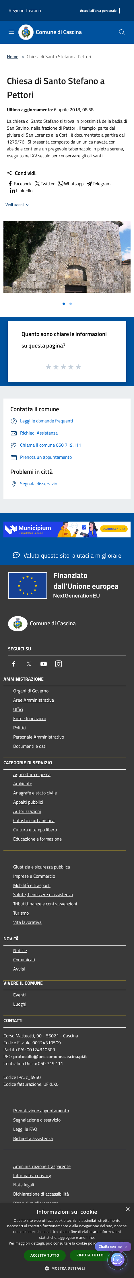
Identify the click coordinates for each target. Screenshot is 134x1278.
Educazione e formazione (37, 838)
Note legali (23, 1184)
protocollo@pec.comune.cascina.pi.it (50, 1056)
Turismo (21, 912)
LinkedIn (21, 190)
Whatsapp (70, 183)
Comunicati (24, 959)
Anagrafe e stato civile (35, 792)
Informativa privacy (32, 1175)
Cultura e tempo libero (35, 829)
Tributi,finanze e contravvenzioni (45, 903)
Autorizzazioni (27, 811)
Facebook (19, 183)
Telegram (98, 183)
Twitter (44, 183)
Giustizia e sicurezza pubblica (41, 866)
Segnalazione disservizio (37, 1119)
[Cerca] (122, 32)
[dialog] (67, 1240)
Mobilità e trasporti (32, 885)
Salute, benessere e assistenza (43, 894)
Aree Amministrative (33, 699)
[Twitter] (28, 664)
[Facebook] (14, 664)
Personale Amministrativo (38, 736)
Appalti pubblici (28, 801)
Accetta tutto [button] (44, 1255)
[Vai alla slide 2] (70, 304)
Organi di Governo (30, 690)
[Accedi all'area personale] (98, 11)
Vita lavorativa (27, 922)
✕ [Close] (126, 1247)
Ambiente (22, 783)
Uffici (18, 709)
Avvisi (19, 968)
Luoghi (19, 1003)
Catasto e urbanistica (34, 820)
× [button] (127, 1209)
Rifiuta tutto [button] (90, 1255)
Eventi (19, 994)
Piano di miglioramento (35, 1203)
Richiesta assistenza (33, 1138)
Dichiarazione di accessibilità (41, 1193)
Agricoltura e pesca (32, 774)
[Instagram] (58, 664)
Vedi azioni (18, 204)
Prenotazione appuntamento (41, 1110)
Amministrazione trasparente (42, 1166)
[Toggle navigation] (11, 31)
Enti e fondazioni (29, 718)
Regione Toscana (25, 10)
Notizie (20, 950)
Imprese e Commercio (34, 876)
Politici (19, 727)
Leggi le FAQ (25, 1129)
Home (12, 56)
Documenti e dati (29, 746)
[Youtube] (43, 664)
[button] (67, 1268)
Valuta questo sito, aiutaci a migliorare (67, 555)
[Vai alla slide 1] (64, 304)
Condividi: (21, 173)
